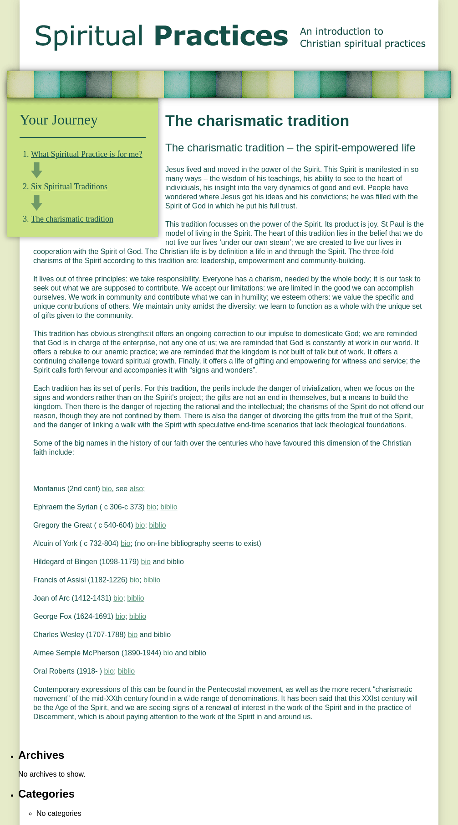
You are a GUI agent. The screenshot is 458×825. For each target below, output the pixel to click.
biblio (168, 507)
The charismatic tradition (72, 218)
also (136, 489)
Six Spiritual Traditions (69, 186)
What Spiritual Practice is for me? (86, 154)
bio (107, 489)
